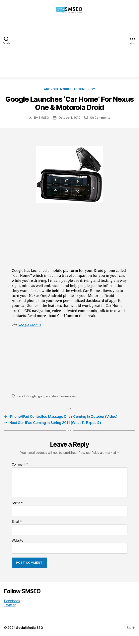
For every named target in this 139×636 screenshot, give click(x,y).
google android (49, 396)
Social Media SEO (29, 628)
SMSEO (43, 117)
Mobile (66, 89)
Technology (84, 89)
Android (51, 89)
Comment (20, 464)
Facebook (12, 601)
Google (31, 396)
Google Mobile (29, 325)
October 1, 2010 (69, 117)
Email (17, 521)
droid (21, 396)
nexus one (68, 396)
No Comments (100, 117)
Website (17, 540)
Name (17, 503)
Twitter (10, 605)
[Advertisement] (69, 49)
